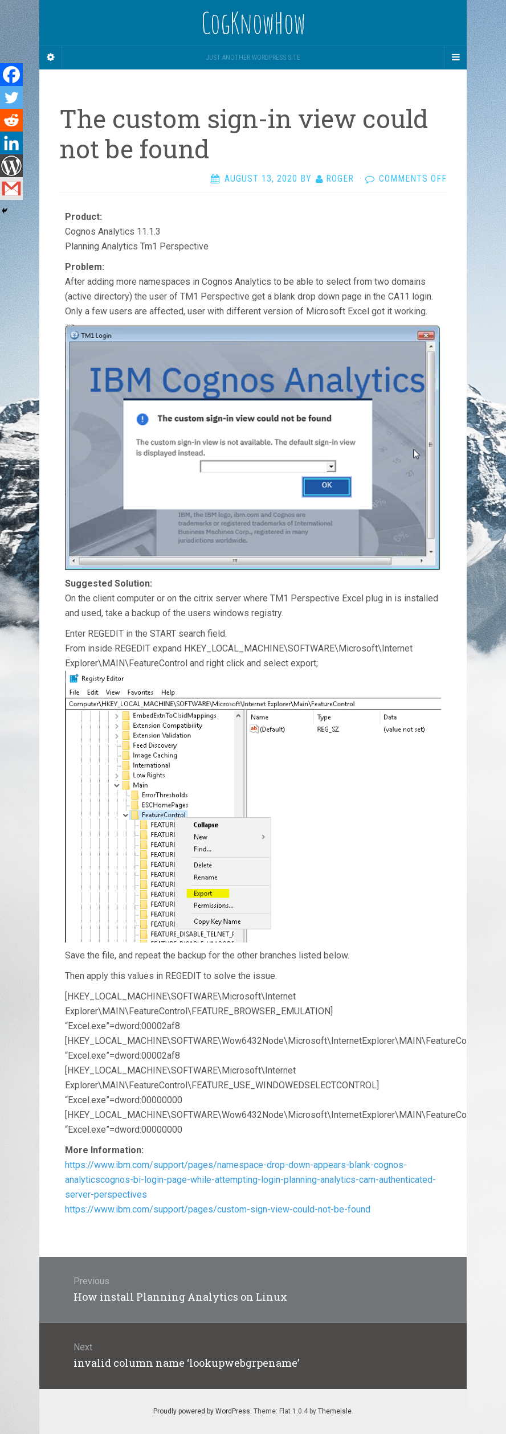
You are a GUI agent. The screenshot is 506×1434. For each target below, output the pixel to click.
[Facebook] (11, 74)
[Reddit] (11, 120)
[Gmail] (11, 188)
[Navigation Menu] (455, 57)
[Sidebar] (50, 57)
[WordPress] (11, 165)
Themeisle (335, 1411)
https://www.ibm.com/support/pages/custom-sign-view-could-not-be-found (217, 1209)
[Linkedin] (11, 143)
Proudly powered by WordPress (201, 1411)
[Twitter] (11, 97)
